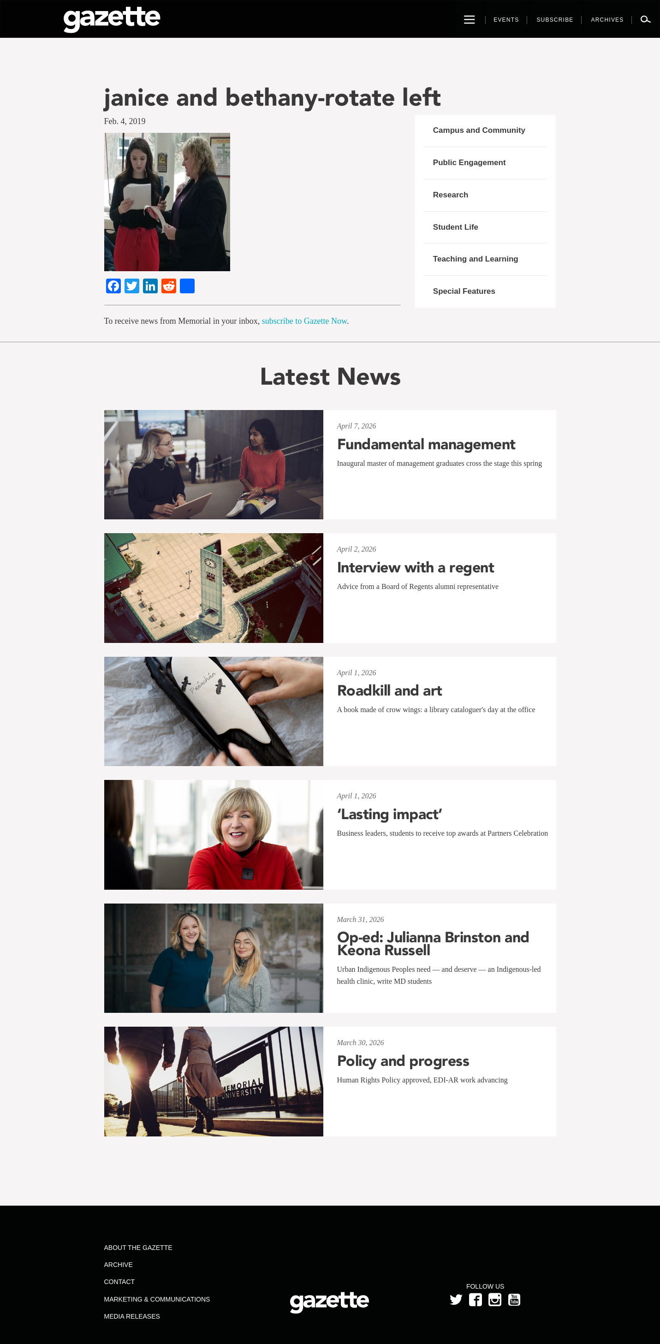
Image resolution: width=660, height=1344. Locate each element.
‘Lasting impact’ (389, 814)
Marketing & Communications (157, 1299)
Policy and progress (403, 1060)
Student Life (455, 227)
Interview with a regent (415, 567)
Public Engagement (469, 162)
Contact (119, 1281)
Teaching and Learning (475, 259)
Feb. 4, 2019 (125, 121)
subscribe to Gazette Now (304, 321)
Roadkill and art (389, 690)
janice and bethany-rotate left (272, 97)
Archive (118, 1264)
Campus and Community (479, 130)
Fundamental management (426, 444)
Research (451, 194)
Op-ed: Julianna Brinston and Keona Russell (433, 944)
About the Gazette (138, 1247)
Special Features (464, 291)
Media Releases (132, 1316)
